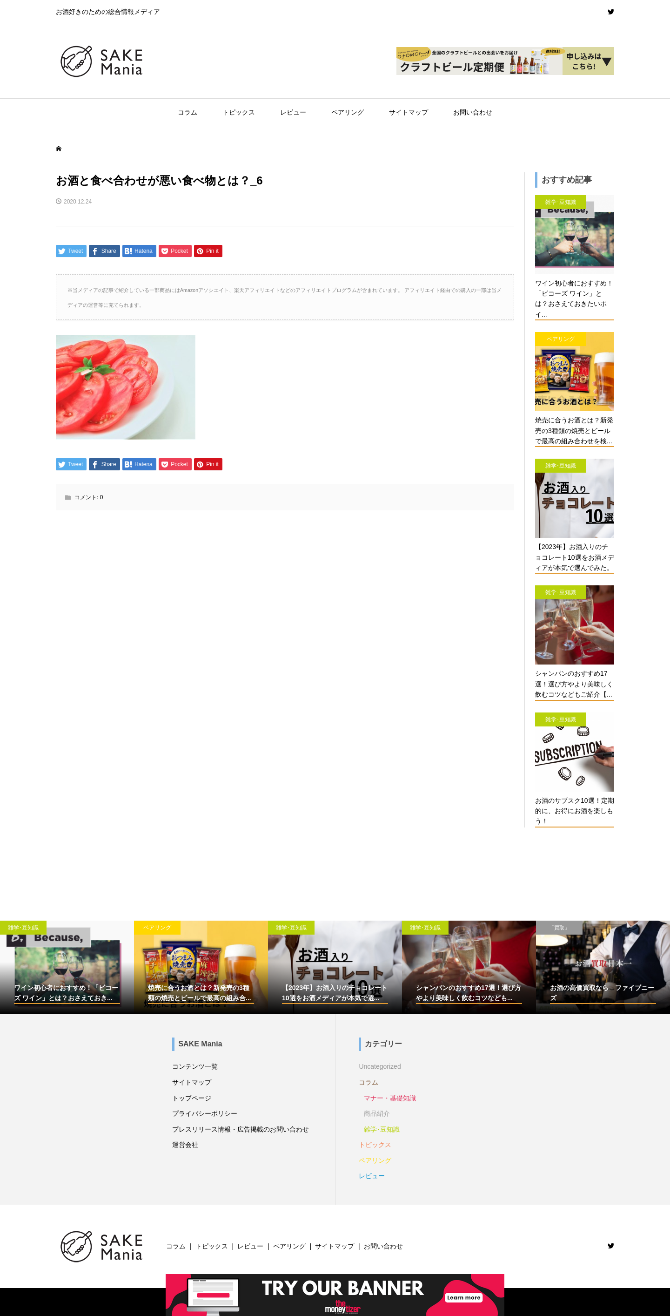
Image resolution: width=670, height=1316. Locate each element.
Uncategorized (380, 1066)
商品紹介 (377, 1113)
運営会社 (185, 1144)
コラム (187, 112)
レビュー (293, 112)
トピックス (238, 112)
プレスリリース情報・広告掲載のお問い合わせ (240, 1129)
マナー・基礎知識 (390, 1098)
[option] (67, 968)
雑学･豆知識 (382, 1129)
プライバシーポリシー (204, 1113)
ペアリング (347, 112)
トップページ (191, 1098)
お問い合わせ (472, 112)
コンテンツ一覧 (195, 1066)
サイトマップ (408, 112)
